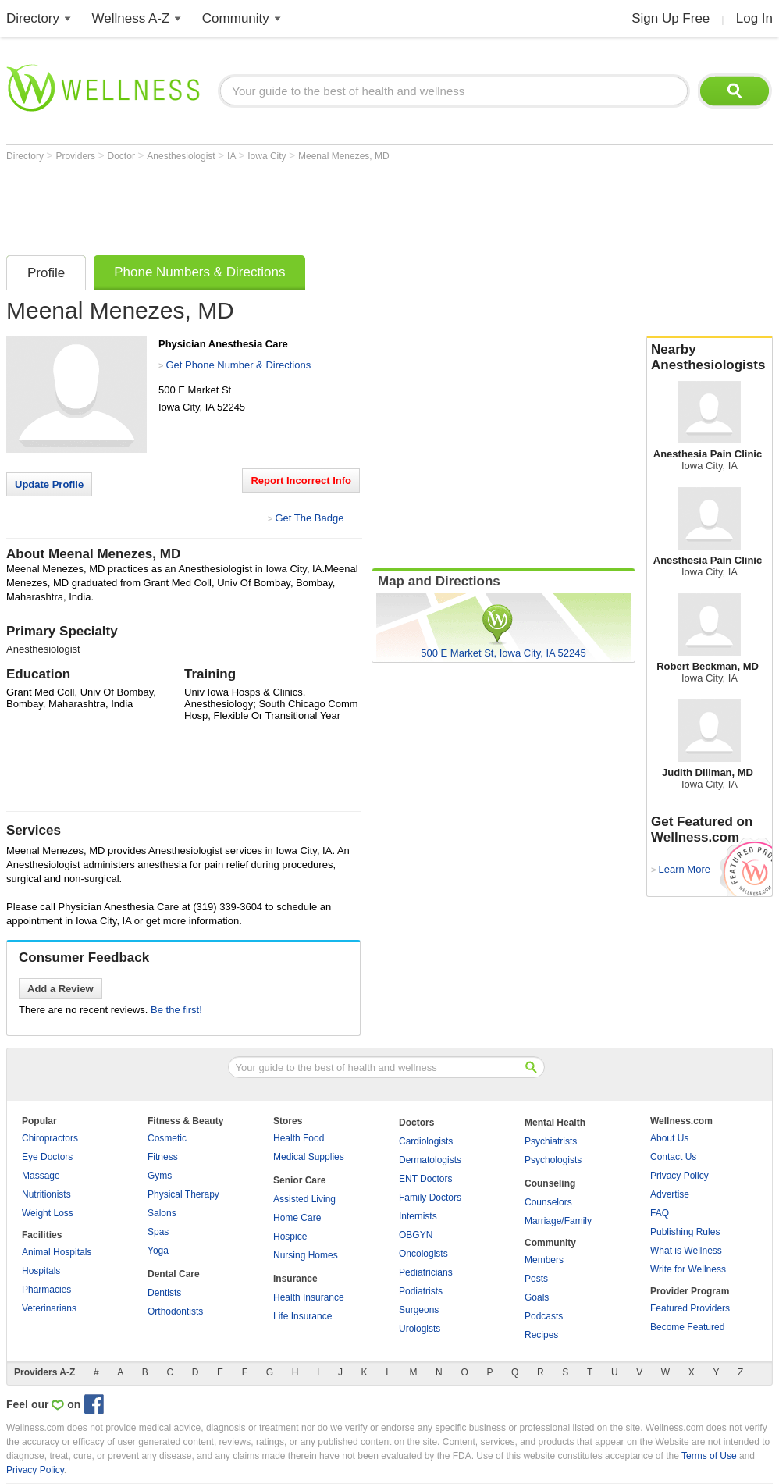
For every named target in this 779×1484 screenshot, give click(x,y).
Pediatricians (426, 1272)
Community (235, 18)
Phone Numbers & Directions (199, 272)
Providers (76, 156)
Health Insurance (308, 1297)
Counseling (550, 1183)
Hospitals (41, 1270)
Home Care (297, 1217)
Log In (754, 18)
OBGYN (415, 1235)
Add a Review (60, 989)
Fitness (163, 1156)
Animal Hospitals (56, 1252)
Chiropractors (50, 1138)
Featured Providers (690, 1308)
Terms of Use (709, 1455)
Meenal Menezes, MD (344, 156)
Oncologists (423, 1253)
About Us (669, 1138)
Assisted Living (304, 1199)
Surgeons (419, 1309)
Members (544, 1259)
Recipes (541, 1334)
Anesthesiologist (182, 156)
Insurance (295, 1278)
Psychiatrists (551, 1141)
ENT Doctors (425, 1178)
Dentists (164, 1292)
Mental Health (555, 1122)
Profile (46, 272)
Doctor (123, 156)
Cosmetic (167, 1138)
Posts (536, 1278)
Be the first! (176, 1010)
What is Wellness (686, 1250)
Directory (32, 18)
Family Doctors (430, 1197)
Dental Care (174, 1274)
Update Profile (49, 484)
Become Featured (687, 1327)
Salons (162, 1213)
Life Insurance (302, 1316)
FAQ (659, 1213)
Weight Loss (47, 1213)
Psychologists (553, 1160)
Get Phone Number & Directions (238, 365)
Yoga (158, 1250)
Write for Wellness (688, 1269)
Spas (158, 1231)
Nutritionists (46, 1194)
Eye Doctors (47, 1156)
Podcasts (544, 1316)
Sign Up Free (670, 18)
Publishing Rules (685, 1231)
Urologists (419, 1328)
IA (232, 156)
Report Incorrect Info (301, 480)
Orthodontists (175, 1311)
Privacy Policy (679, 1175)
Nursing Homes (305, 1255)
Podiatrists (421, 1291)
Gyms (160, 1175)
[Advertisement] (290, 204)
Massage (41, 1175)
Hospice (290, 1236)
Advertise (669, 1194)
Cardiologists (426, 1141)
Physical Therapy (183, 1194)
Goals (537, 1297)
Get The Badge (309, 518)
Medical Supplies (308, 1156)
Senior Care (299, 1180)
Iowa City (268, 156)
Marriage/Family (558, 1220)
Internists (418, 1216)
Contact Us (673, 1156)
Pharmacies (46, 1289)
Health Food (298, 1138)
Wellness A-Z (131, 18)
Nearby (709, 357)
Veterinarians (49, 1308)
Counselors (548, 1202)
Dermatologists (430, 1160)
